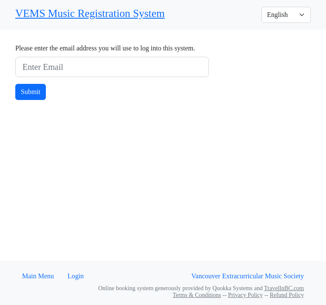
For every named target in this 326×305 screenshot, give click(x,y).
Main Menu (38, 276)
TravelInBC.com (284, 288)
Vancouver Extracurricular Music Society (247, 276)
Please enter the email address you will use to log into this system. (105, 48)
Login (75, 276)
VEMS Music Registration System (90, 13)
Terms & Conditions (197, 295)
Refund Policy (287, 295)
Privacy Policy (245, 295)
